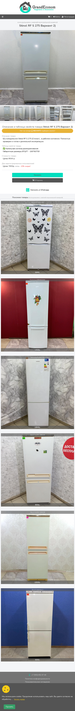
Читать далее (19, 699)
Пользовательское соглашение (37, 682)
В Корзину (37, 180)
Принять (9, 706)
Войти (56, 17)
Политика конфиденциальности (37, 679)
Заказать (37, 175)
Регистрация (68, 17)
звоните (37, 131)
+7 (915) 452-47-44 (38, 675)
